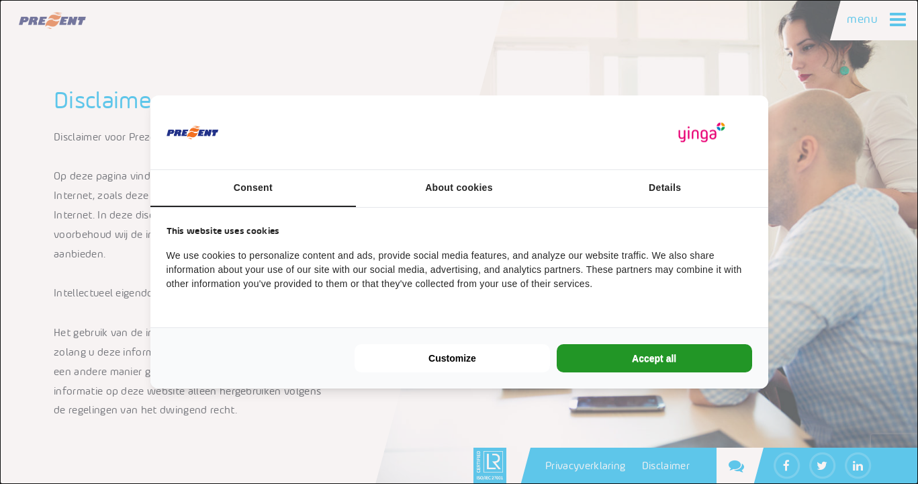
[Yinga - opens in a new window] (701, 133)
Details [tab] (665, 187)
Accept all (654, 358)
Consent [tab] (253, 187)
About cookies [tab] (459, 187)
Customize (452, 358)
